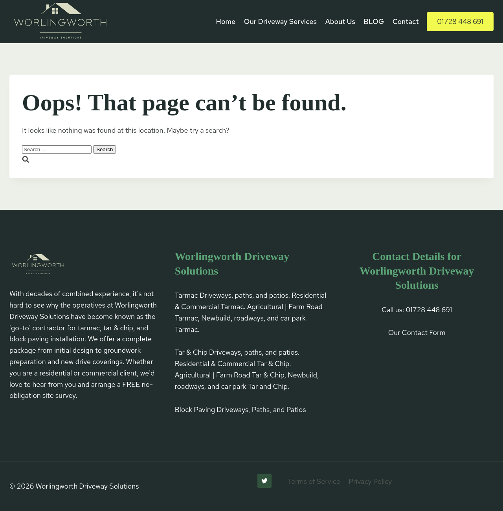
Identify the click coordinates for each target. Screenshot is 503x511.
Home (226, 21)
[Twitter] (264, 481)
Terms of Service (314, 481)
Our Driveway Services (280, 21)
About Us (340, 21)
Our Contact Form (417, 332)
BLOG (374, 21)
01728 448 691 (460, 21)
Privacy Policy (370, 481)
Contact (406, 21)
